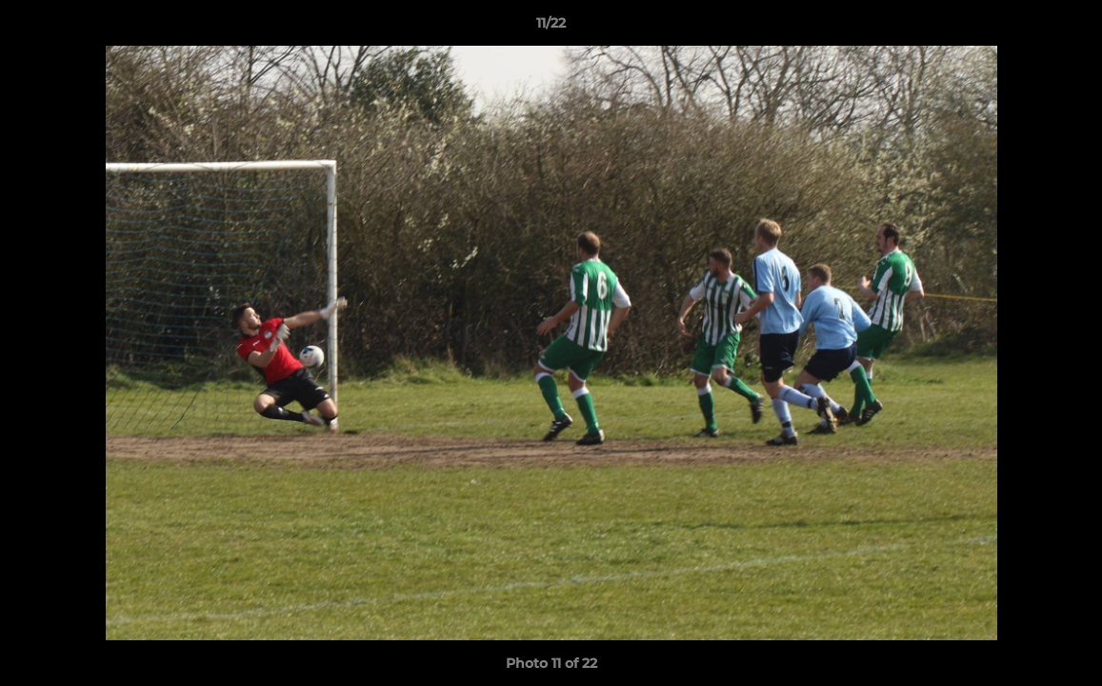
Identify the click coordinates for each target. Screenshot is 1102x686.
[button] (1067, 27)
